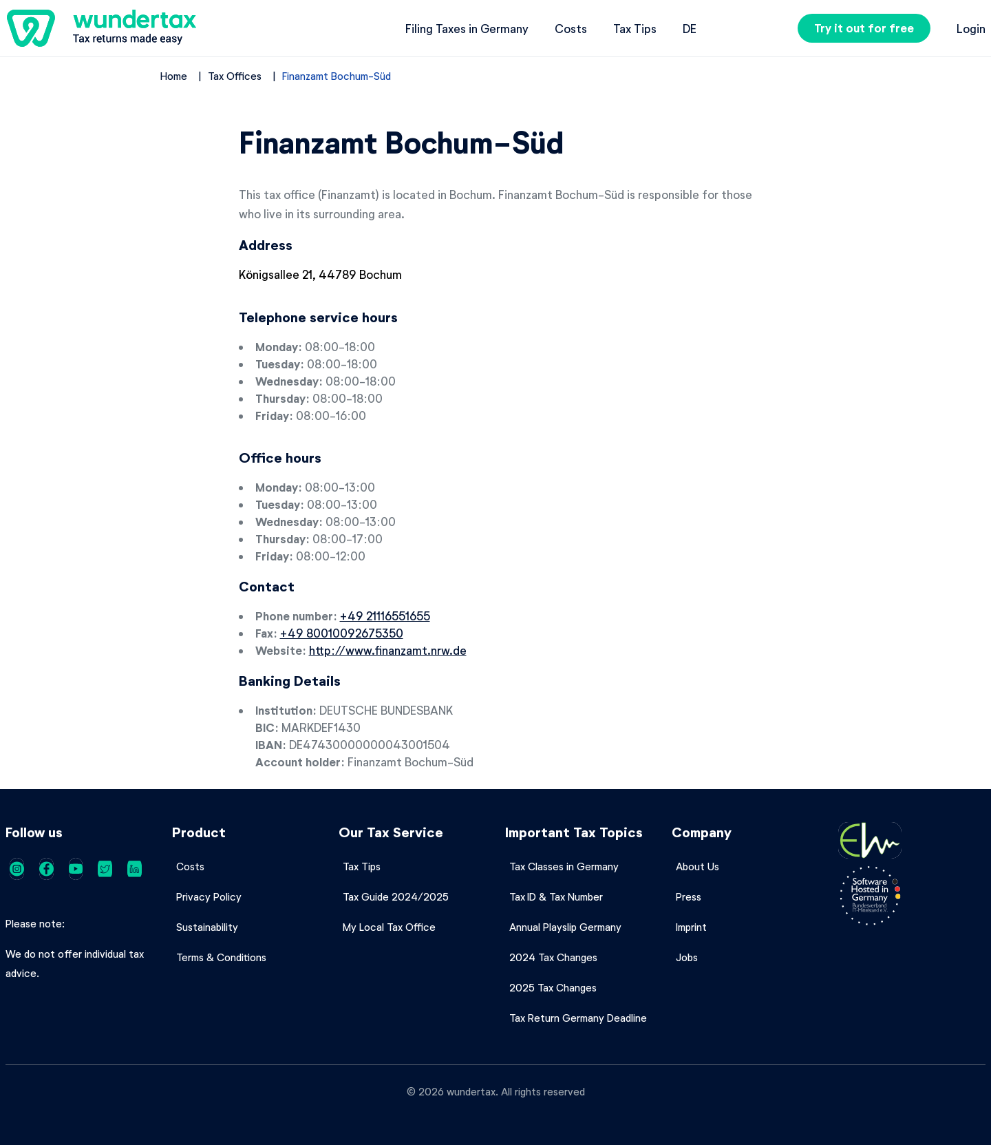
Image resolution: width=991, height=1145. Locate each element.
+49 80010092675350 (341, 633)
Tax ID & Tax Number (556, 896)
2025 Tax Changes (553, 987)
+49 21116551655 (385, 615)
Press (688, 896)
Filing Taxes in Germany (467, 28)
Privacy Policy (209, 896)
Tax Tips (635, 28)
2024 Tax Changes (553, 957)
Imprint (691, 927)
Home (173, 76)
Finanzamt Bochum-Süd (336, 76)
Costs (571, 28)
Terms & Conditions (221, 957)
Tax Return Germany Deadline (578, 1017)
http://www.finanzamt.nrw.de (388, 650)
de (689, 28)
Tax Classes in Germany (564, 866)
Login (971, 28)
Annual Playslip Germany (565, 927)
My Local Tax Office (389, 927)
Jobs (687, 957)
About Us (697, 866)
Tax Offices (235, 76)
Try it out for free (864, 28)
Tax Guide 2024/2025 (396, 896)
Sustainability (207, 927)
